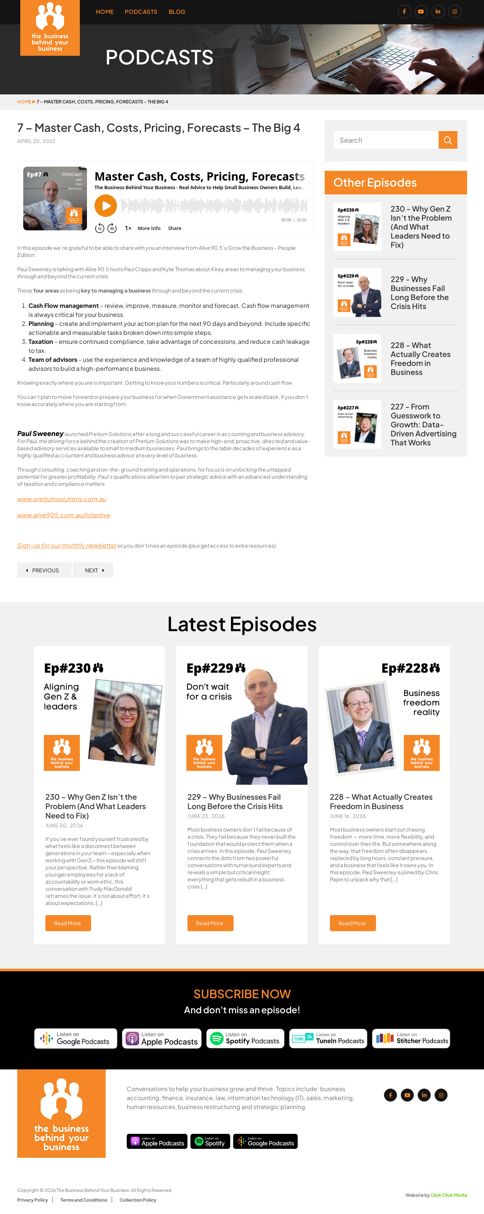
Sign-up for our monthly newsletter (67, 545)
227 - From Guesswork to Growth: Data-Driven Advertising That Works (424, 424)
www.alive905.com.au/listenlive (63, 515)
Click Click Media (448, 1195)
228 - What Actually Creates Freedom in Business (421, 358)
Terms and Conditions (83, 1200)
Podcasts (141, 11)
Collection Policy (138, 1200)
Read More (67, 923)
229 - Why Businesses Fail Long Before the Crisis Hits (420, 293)
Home (105, 11)
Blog (177, 11)
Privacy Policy (32, 1200)
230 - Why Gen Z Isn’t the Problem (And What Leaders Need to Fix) (421, 226)
